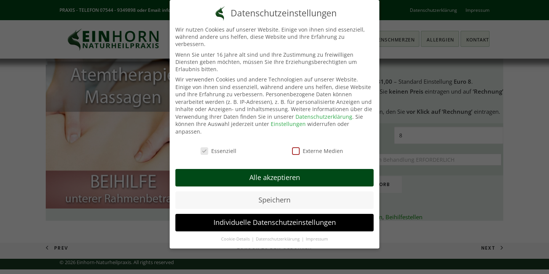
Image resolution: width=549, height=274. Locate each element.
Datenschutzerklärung (323, 110)
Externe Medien (317, 144)
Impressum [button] (317, 233)
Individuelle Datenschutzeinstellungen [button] (275, 216)
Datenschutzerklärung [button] (278, 233)
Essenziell (218, 144)
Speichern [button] (274, 193)
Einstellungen (288, 118)
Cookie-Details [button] (236, 233)
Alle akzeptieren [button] (274, 171)
